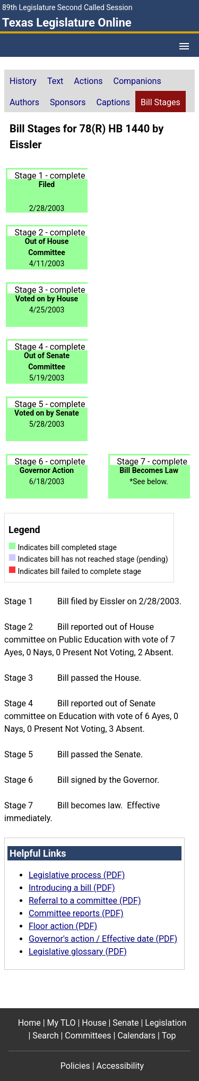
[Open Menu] (184, 46)
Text (55, 81)
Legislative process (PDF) (77, 875)
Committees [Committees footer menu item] (88, 1036)
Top (169, 1036)
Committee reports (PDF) (76, 913)
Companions (137, 81)
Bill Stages (160, 102)
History (23, 81)
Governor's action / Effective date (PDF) (103, 939)
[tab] (23, 80)
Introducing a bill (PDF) (72, 888)
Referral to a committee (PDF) (85, 901)
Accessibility (120, 1066)
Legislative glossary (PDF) (78, 952)
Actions (88, 81)
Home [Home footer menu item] (29, 1023)
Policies (75, 1066)
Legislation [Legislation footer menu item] (165, 1023)
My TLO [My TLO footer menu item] (61, 1023)
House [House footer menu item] (94, 1023)
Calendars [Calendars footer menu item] (136, 1036)
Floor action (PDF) (63, 926)
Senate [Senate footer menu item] (126, 1023)
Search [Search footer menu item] (45, 1036)
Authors (24, 102)
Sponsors (68, 102)
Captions (113, 102)
